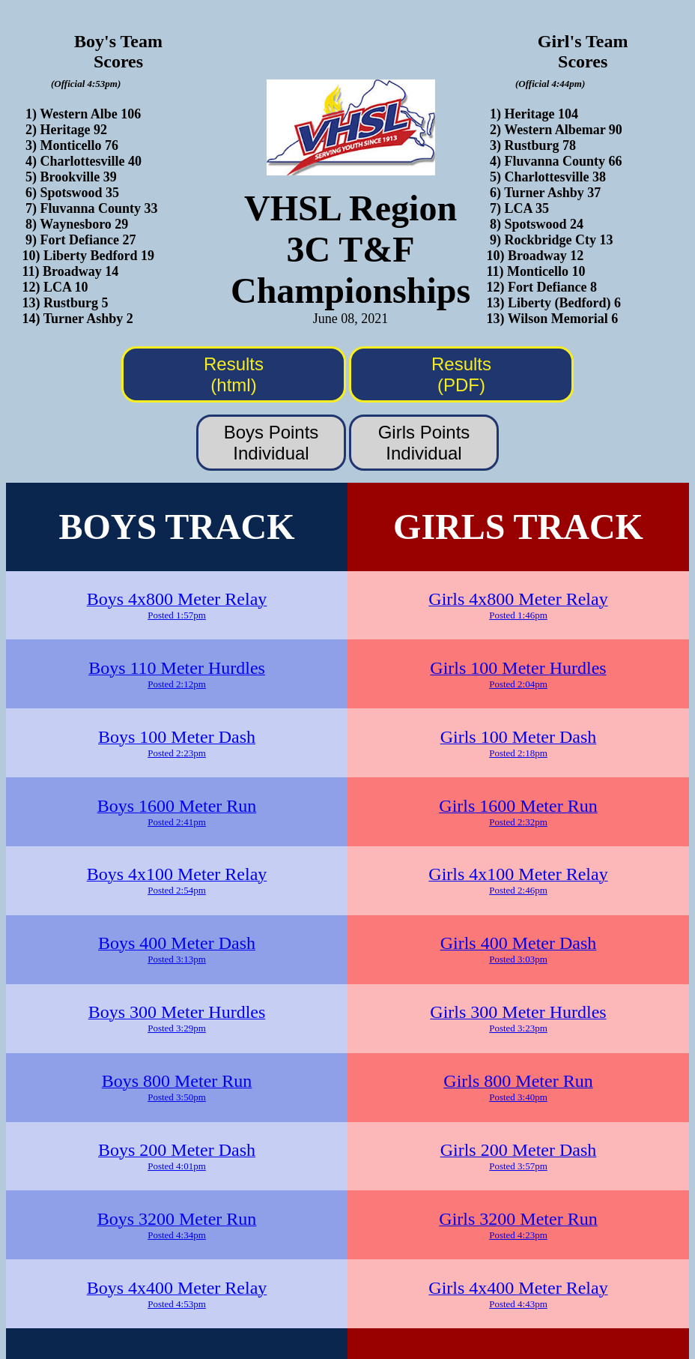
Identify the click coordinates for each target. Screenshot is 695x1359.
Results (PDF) (461, 374)
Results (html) (234, 374)
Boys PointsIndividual (271, 442)
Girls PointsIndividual (424, 442)
